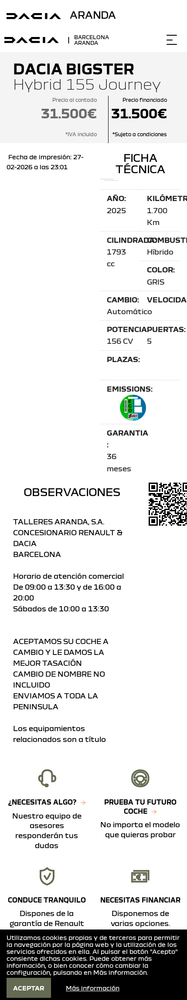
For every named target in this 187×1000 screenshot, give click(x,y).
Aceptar (28, 987)
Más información (120, 972)
